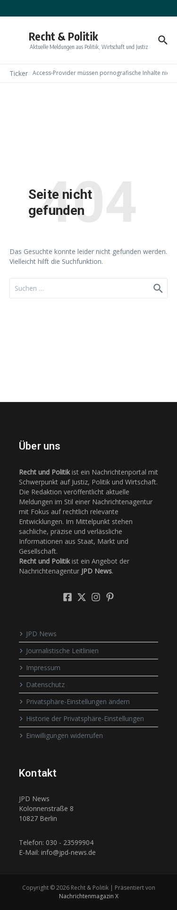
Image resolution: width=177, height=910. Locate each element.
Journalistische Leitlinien (59, 650)
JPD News (38, 633)
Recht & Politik (63, 36)
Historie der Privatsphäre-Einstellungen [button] (81, 718)
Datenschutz (42, 684)
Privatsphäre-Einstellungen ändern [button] (74, 701)
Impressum (39, 667)
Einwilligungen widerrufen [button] (61, 735)
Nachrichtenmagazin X (88, 896)
